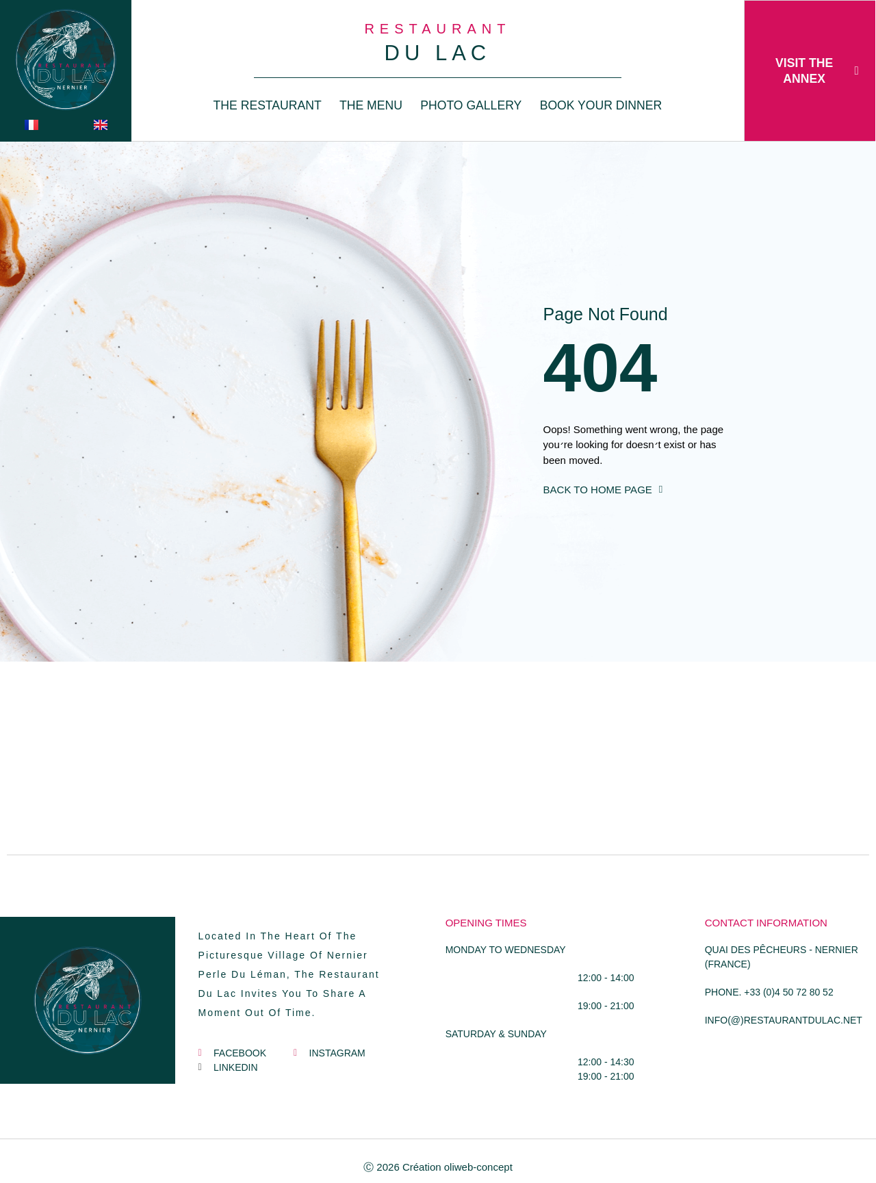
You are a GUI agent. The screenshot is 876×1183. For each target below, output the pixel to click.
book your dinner (601, 105)
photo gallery (470, 105)
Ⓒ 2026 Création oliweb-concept (438, 1167)
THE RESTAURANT (268, 105)
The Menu (370, 105)
